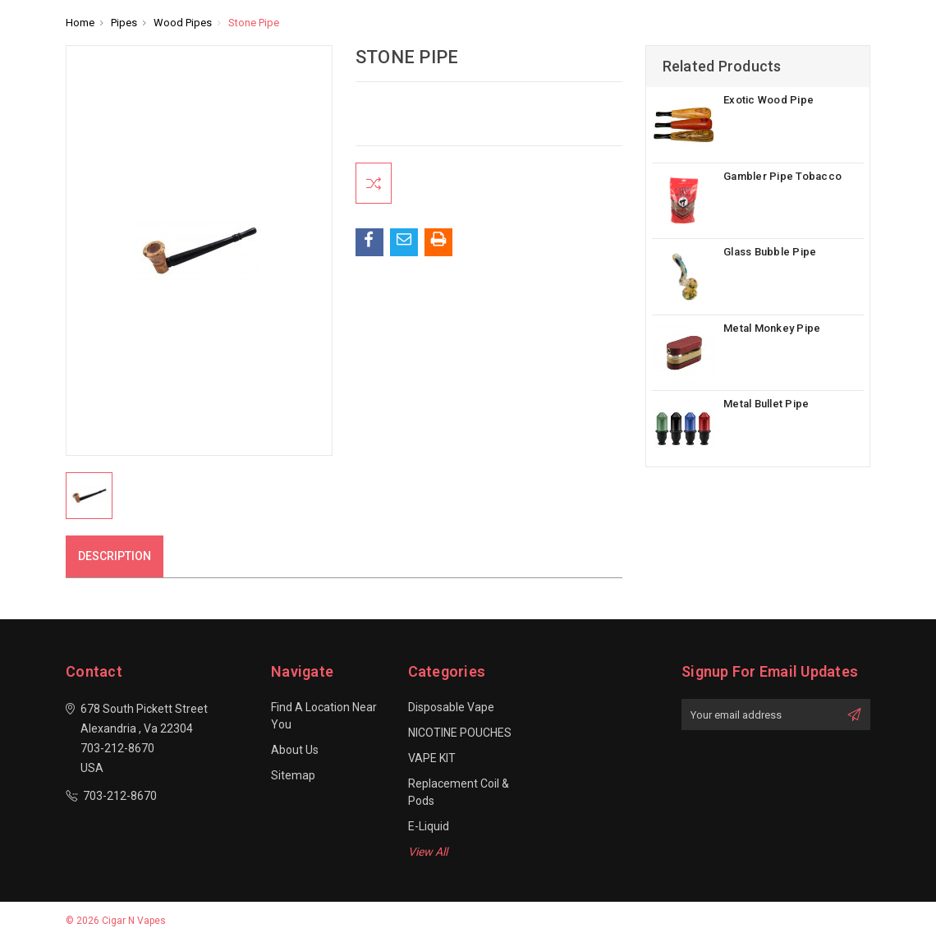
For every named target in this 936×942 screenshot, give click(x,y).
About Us (295, 749)
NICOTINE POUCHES (460, 732)
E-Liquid (428, 826)
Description (114, 556)
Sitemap (293, 775)
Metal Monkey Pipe (771, 328)
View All (427, 851)
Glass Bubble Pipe (769, 252)
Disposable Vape (451, 707)
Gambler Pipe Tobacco (782, 176)
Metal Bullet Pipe (766, 403)
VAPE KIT (432, 758)
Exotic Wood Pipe (768, 100)
